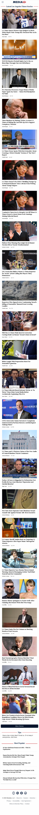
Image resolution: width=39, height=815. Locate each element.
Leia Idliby (4, 604)
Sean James (4, 36)
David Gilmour (5, 65)
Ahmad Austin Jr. (5, 277)
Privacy (9, 801)
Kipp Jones (4, 486)
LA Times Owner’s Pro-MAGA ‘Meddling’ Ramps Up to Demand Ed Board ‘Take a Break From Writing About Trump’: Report (19, 183)
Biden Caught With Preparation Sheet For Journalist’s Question (16, 362)
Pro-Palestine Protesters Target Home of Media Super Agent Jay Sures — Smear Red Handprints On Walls (18, 92)
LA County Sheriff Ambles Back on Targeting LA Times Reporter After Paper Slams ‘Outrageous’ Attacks (18, 541)
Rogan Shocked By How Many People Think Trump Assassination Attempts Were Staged (18, 756)
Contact (27, 803)
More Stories (19, 726)
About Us (19, 798)
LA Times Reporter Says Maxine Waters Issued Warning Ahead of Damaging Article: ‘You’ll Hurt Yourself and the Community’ (18, 572)
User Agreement (26, 801)
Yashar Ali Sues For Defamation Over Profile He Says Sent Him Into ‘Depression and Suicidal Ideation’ (19, 482)
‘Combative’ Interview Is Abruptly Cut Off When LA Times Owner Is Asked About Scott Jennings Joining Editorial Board (19, 214)
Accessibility (16, 801)
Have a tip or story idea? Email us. (13, 735)
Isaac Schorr (4, 337)
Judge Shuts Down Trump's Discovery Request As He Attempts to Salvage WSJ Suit (18, 771)
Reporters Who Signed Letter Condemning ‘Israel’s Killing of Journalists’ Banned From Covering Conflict (19, 304)
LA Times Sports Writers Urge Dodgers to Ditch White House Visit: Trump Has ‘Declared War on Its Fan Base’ (19, 32)
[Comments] (12, 36)
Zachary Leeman (5, 247)
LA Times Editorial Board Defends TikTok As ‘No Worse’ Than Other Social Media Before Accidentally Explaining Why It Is (18, 392)
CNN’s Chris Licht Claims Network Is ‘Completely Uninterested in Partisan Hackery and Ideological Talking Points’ (19, 423)
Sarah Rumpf (5, 126)
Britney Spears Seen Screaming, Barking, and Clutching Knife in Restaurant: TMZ (16, 764)
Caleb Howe (4, 721)
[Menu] (4, 2)
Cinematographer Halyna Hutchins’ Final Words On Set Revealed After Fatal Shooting (18, 659)
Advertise (32, 798)
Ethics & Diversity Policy (16, 803)
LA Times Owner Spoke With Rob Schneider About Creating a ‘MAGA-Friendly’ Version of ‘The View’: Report (19, 153)
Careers (25, 798)
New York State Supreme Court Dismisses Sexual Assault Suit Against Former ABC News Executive (18, 512)
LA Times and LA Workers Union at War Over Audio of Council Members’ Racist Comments (19, 452)
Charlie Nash (5, 157)
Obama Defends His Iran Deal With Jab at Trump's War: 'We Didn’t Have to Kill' (19, 779)
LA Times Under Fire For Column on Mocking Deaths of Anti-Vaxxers (17, 630)
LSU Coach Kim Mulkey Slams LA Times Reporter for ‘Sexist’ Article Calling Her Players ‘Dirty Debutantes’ (19, 273)
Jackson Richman (5, 455)
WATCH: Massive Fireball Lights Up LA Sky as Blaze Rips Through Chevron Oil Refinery (17, 62)
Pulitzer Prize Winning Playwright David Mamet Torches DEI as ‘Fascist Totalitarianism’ (18, 244)
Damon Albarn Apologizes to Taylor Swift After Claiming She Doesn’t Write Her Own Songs (18, 601)
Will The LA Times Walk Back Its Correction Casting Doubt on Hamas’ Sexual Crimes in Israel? (19, 334)
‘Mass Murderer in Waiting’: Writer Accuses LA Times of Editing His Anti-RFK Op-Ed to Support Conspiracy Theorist (18, 122)
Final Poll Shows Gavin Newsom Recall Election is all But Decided (18, 687)
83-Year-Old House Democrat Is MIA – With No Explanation (16, 748)
